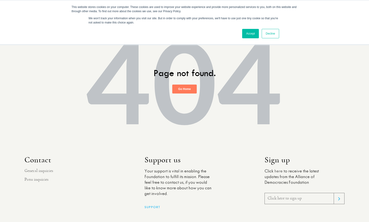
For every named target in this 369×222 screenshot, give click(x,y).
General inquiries (38, 171)
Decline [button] (270, 33)
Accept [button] (250, 33)
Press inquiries (36, 179)
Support (152, 207)
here (278, 171)
